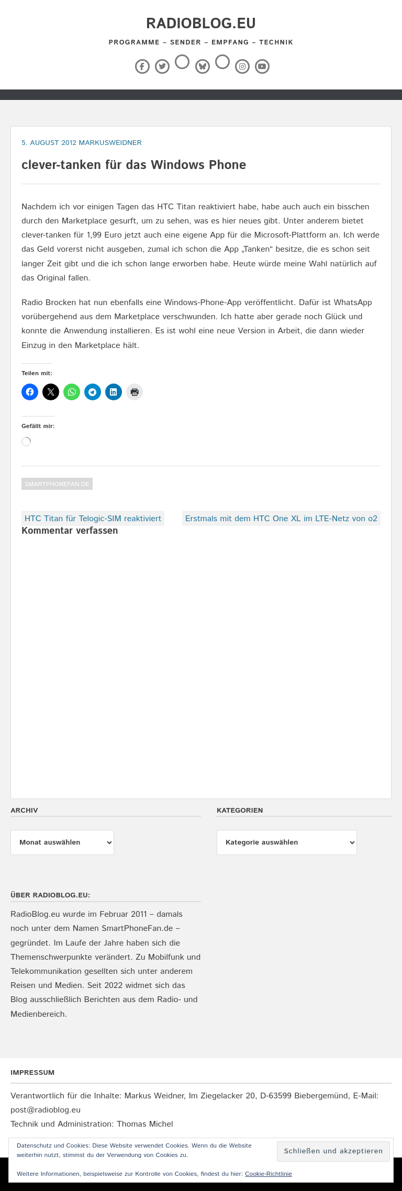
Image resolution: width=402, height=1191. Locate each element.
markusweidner (110, 143)
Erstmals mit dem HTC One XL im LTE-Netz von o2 (281, 519)
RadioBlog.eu (201, 24)
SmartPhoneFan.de (57, 484)
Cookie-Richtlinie (268, 1174)
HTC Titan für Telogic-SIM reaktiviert (93, 519)
